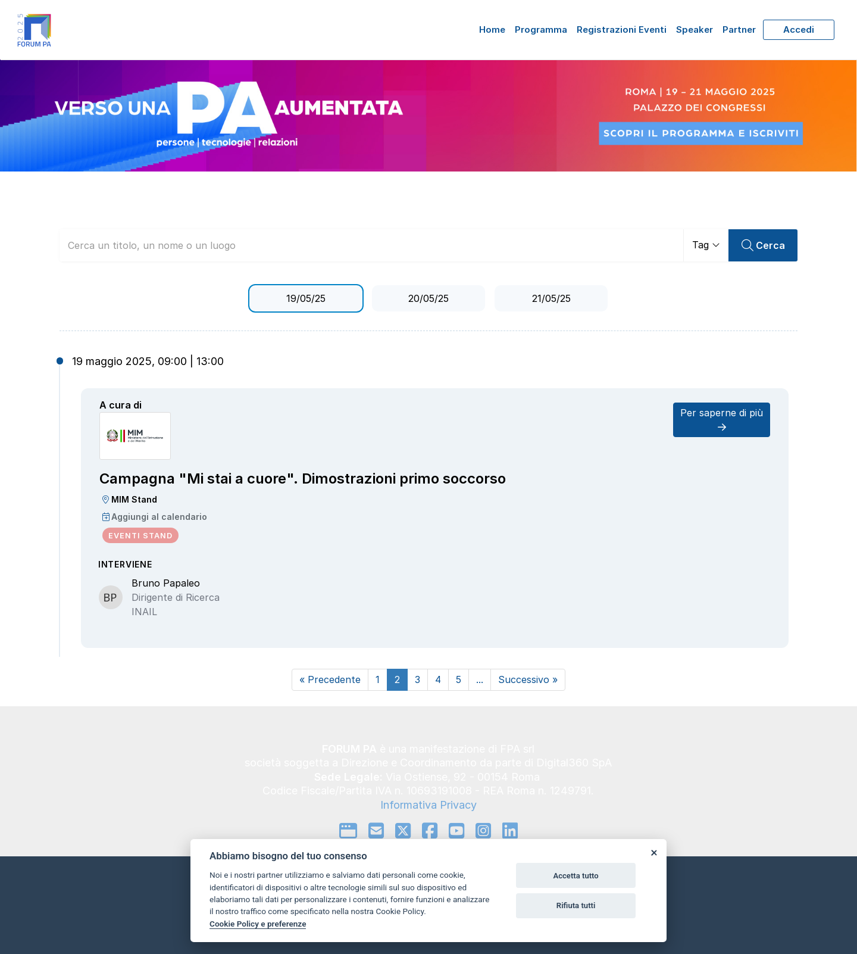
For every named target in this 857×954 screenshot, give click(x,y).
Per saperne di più (721, 419)
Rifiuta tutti (576, 905)
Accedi (798, 29)
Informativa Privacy (428, 805)
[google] (348, 831)
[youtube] (456, 831)
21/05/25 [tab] (551, 298)
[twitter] (403, 831)
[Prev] (330, 680)
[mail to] (376, 831)
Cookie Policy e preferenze (257, 923)
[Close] (653, 852)
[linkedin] (510, 831)
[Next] (527, 680)
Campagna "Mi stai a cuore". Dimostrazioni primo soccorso (302, 478)
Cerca (763, 245)
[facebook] (430, 831)
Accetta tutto (575, 875)
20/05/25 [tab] (428, 298)
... (479, 679)
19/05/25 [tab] (306, 298)
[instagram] (483, 831)
